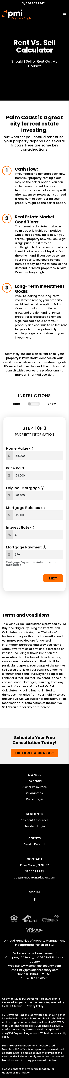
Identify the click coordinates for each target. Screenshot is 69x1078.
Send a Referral (34, 844)
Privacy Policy (34, 1006)
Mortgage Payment (26, 547)
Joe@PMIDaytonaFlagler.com (34, 878)
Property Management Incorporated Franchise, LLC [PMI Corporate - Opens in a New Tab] (40, 943)
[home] (17, 15)
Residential (34, 781)
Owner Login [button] (34, 799)
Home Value (19, 448)
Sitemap (17, 1006)
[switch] (34, 404)
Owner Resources (34, 787)
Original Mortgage (25, 488)
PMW (5, 1006)
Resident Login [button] (34, 826)
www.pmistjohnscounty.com (41, 966)
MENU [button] (64, 15)
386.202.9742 (35, 3)
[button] (34, 900)
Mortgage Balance (25, 507)
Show (52, 404)
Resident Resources (34, 820)
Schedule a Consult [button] (34, 753)
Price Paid (15, 468)
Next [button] (53, 578)
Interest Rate (20, 527)
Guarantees (34, 793)
